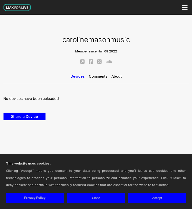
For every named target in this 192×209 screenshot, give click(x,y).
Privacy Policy (35, 198)
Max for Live (17, 7)
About (117, 76)
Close (96, 198)
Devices (77, 76)
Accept (157, 198)
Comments (98, 76)
